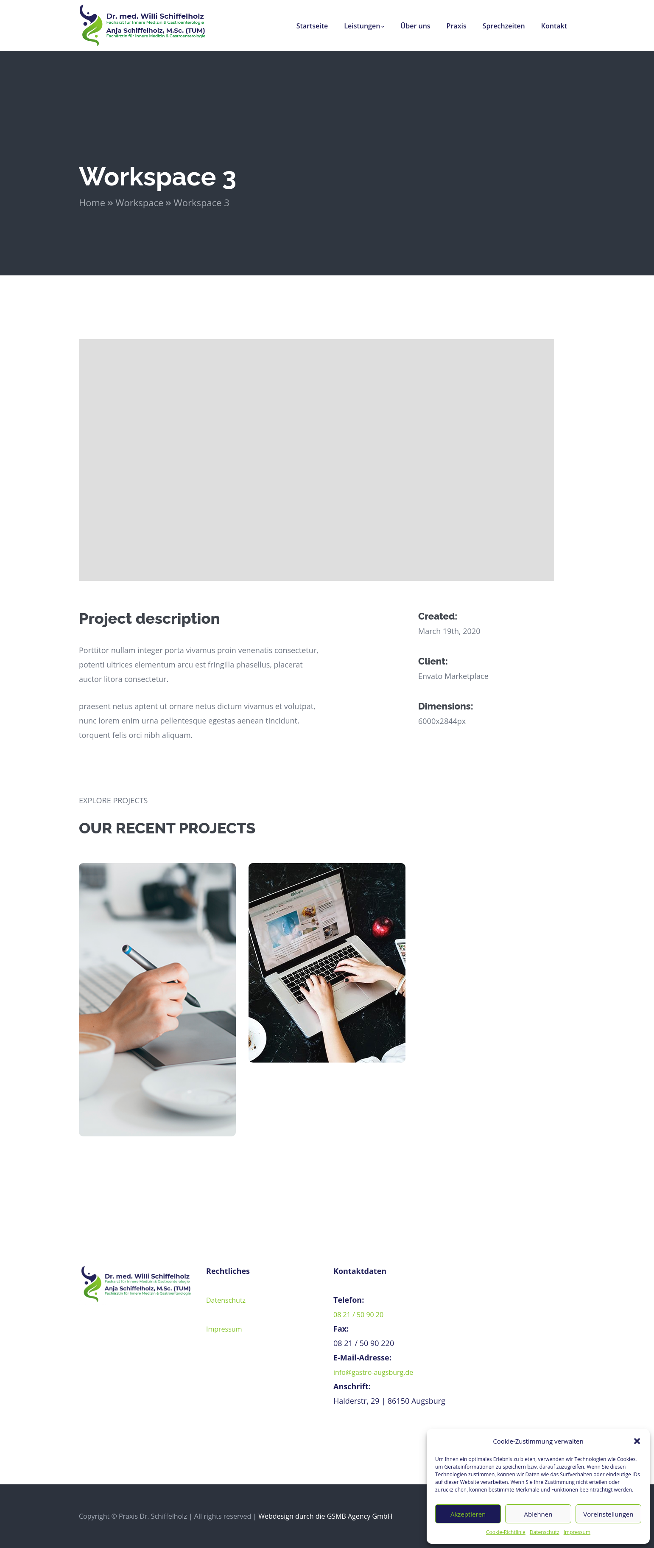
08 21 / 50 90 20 (358, 1314)
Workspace (139, 202)
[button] (637, 1441)
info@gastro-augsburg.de (373, 1372)
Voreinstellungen (608, 1514)
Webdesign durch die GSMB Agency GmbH (325, 1516)
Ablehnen (538, 1514)
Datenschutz (544, 1532)
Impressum (577, 1532)
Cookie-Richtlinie (505, 1532)
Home (92, 202)
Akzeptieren (468, 1514)
